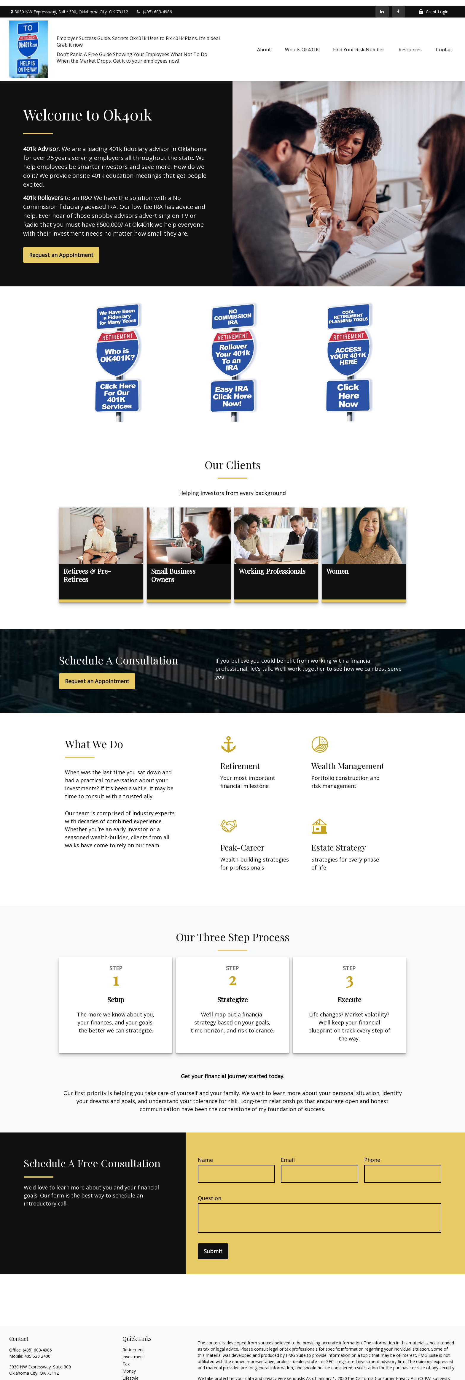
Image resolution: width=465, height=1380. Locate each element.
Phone (372, 1154)
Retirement (133, 1344)
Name (205, 1154)
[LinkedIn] (382, 6)
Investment (133, 1351)
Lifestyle (130, 1372)
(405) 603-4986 (154, 6)
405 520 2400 (37, 1350)
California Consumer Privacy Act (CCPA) (393, 1373)
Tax (126, 1358)
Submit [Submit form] (213, 1245)
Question (209, 1192)
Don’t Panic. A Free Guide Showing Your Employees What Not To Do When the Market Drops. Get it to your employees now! (132, 51)
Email (288, 1154)
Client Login (433, 6)
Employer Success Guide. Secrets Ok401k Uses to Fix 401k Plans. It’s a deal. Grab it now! (139, 35)
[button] (263, 44)
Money (129, 1365)
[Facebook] (398, 6)
